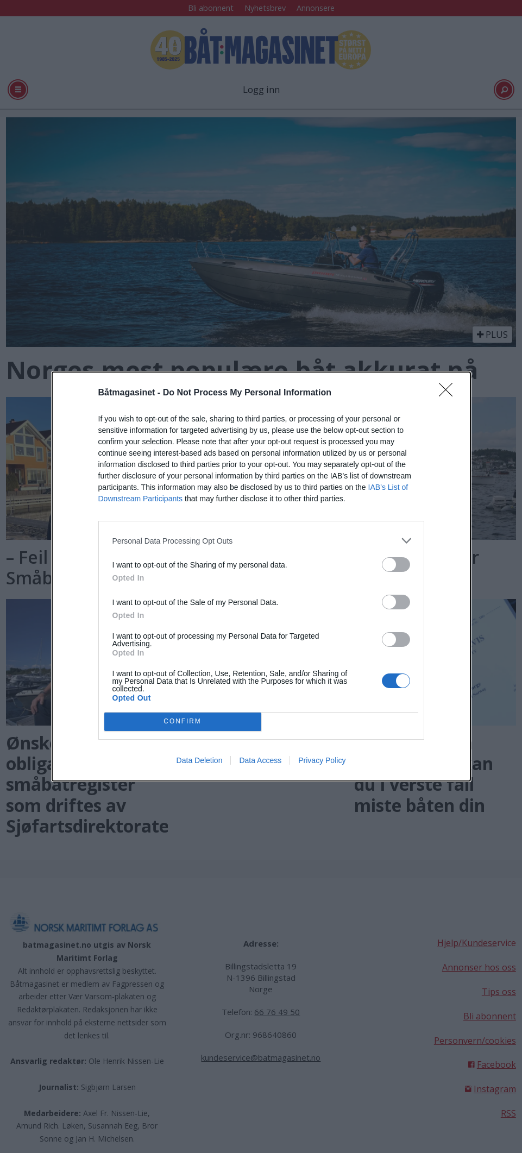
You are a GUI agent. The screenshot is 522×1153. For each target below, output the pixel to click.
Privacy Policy (321, 760)
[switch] (396, 564)
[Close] (449, 393)
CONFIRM (182, 722)
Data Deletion (200, 760)
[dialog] (261, 576)
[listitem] (261, 540)
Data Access (260, 760)
